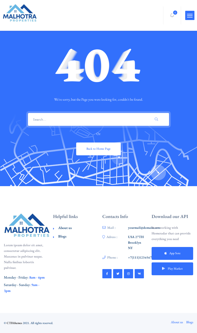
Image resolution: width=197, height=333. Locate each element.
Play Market (172, 269)
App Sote (172, 253)
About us (65, 227)
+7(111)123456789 (141, 257)
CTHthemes (14, 323)
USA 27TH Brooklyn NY (136, 242)
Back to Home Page (98, 149)
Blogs (62, 236)
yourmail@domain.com (144, 227)
